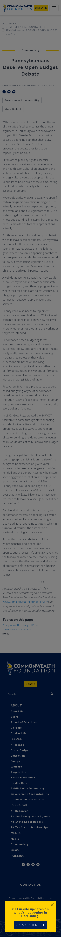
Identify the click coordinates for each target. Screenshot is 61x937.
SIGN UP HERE (30, 925)
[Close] (52, 905)
